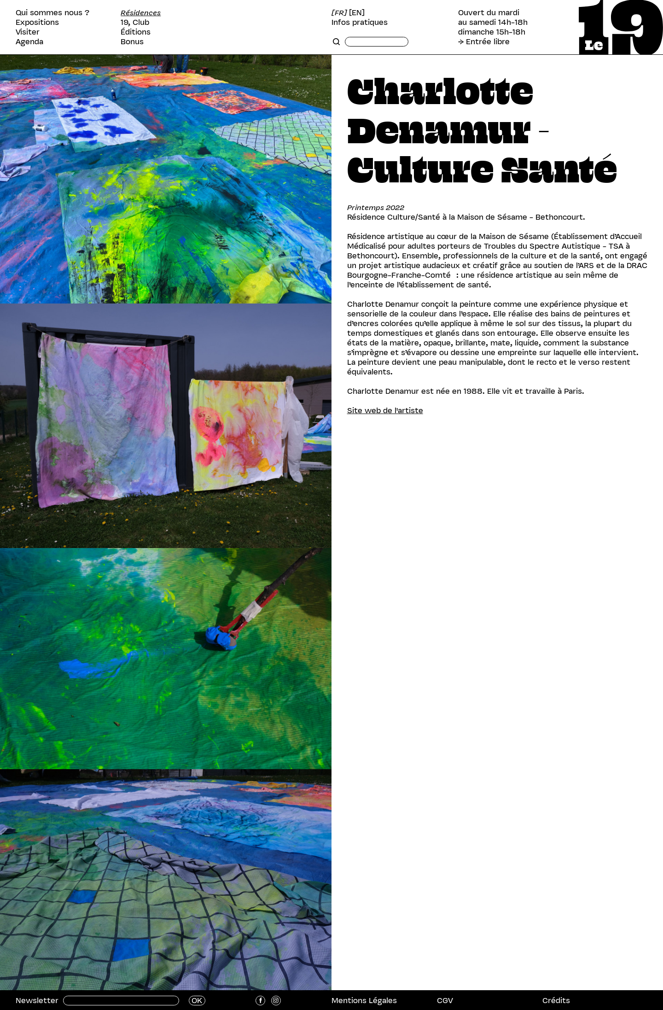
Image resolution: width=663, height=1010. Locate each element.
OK (197, 1000)
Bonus (132, 42)
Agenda (29, 42)
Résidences (141, 13)
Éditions (136, 32)
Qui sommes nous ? (52, 13)
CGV (445, 1000)
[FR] (339, 13)
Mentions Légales (364, 1000)
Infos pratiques (360, 22)
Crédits (556, 1000)
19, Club (135, 22)
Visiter (28, 32)
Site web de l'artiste (385, 410)
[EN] (357, 13)
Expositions (37, 22)
